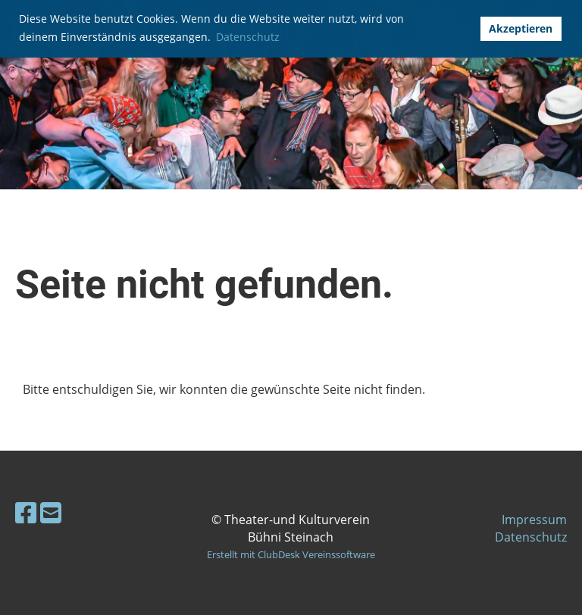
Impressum (534, 519)
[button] (463, 29)
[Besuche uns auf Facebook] (25, 512)
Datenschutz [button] (248, 37)
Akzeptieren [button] (520, 28)
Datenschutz (531, 537)
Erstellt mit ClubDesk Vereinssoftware (291, 554)
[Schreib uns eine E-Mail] (50, 512)
